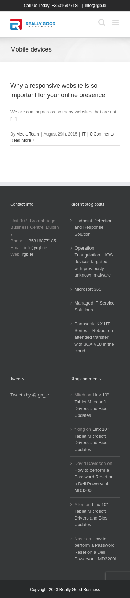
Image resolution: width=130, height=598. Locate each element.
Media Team (27, 134)
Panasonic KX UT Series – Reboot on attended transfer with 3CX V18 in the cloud (94, 337)
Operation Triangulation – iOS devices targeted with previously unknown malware (94, 261)
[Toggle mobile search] (101, 22)
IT (84, 134)
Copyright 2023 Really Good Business (65, 589)
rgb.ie (28, 254)
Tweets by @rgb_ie (29, 395)
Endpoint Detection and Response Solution (94, 227)
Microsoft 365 (88, 289)
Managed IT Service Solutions (95, 306)
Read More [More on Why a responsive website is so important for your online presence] (20, 140)
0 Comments (102, 134)
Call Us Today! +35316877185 (52, 5)
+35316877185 (41, 240)
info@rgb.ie (95, 5)
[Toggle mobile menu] (116, 22)
